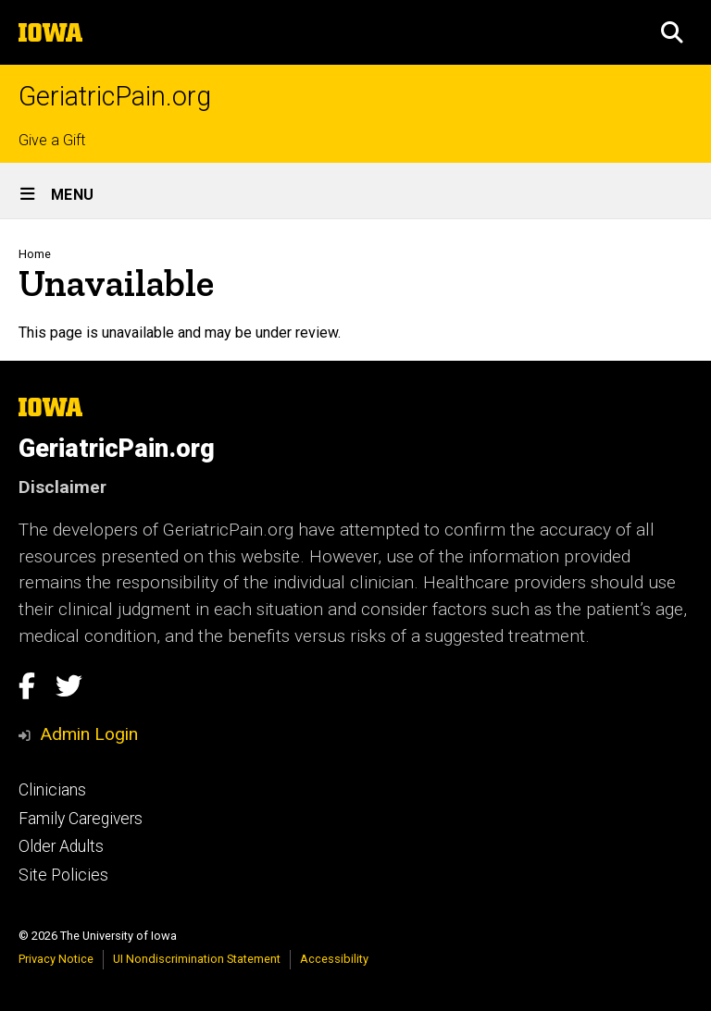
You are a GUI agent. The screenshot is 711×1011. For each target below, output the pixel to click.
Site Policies (63, 875)
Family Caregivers (81, 818)
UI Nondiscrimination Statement (197, 959)
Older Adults (61, 846)
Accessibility (334, 959)
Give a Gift (52, 140)
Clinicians (52, 790)
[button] (672, 32)
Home (35, 254)
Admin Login (89, 734)
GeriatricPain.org (115, 96)
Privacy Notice (56, 959)
